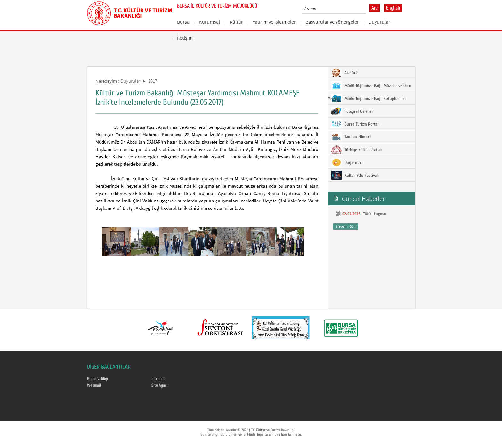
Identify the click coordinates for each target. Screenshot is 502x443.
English (393, 8)
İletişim (185, 38)
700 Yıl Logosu (374, 213)
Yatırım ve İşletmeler (274, 22)
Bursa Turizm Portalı (355, 123)
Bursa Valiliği (97, 378)
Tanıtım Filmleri (351, 136)
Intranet (158, 378)
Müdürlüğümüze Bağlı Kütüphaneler (369, 98)
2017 (152, 81)
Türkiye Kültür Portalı (356, 149)
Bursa (183, 22)
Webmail (94, 385)
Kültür (236, 22)
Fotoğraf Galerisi (352, 111)
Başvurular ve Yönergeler (332, 22)
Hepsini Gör (345, 226)
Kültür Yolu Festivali (355, 175)
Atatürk (344, 72)
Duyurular (379, 22)
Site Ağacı (159, 385)
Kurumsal (209, 22)
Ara (374, 8)
